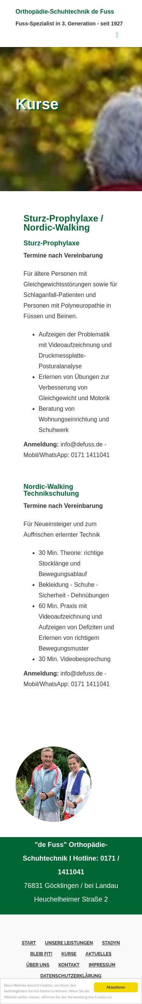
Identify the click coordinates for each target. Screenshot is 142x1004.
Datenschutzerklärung (71, 976)
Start (29, 943)
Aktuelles (98, 954)
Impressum (102, 965)
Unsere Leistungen (69, 943)
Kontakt (69, 965)
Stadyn (111, 943)
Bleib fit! (41, 954)
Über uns (37, 965)
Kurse (68, 954)
